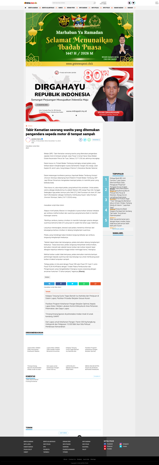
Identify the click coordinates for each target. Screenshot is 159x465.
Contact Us (72, 459)
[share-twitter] (84, 139)
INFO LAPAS (27, 444)
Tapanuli (46, 452)
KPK (44, 447)
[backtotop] (79, 437)
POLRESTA (46, 449)
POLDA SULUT (28, 449)
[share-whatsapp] (89, 139)
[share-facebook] (80, 139)
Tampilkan (97, 376)
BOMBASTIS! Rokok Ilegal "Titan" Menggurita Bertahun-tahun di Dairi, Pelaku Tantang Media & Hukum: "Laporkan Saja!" (120, 203)
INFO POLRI (106, 8)
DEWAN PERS (71, 8)
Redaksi (79, 459)
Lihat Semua (63, 433)
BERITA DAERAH (33, 8)
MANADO (130, 8)
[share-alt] (49, 283)
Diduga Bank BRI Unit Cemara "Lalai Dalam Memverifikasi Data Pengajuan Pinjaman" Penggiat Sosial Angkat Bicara (121, 181)
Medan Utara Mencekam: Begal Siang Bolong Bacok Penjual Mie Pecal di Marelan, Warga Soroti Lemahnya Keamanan (120, 192)
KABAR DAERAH (118, 8)
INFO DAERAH (83, 8)
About (65, 459)
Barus (61, 8)
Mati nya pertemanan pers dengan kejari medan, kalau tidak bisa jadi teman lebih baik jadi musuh (120, 222)
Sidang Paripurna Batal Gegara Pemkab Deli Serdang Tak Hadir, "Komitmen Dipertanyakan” (120, 212)
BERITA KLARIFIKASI (48, 8)
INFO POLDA (95, 8)
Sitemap (93, 459)
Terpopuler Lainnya (118, 229)
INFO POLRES (67, 444)
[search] (74, 3)
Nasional (85, 447)
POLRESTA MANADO (69, 449)
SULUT (84, 449)
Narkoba (66, 447)
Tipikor (65, 452)
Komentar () (96, 139)
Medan (30, 126)
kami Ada (86, 459)
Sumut (26, 452)
